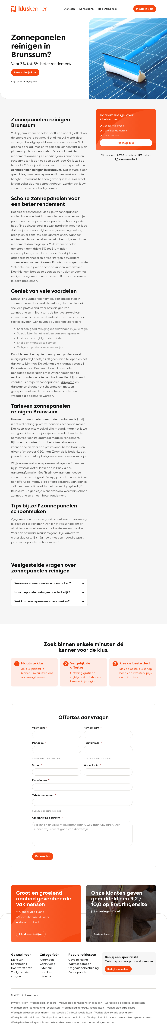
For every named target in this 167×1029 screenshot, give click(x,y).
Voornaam (39, 728)
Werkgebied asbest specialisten (30, 1012)
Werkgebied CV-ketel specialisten (72, 1012)
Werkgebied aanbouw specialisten (83, 1007)
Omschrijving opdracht (47, 818)
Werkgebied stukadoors (65, 1022)
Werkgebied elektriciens (102, 1017)
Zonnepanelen (78, 972)
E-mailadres (41, 780)
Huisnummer (93, 743)
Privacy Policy (19, 1002)
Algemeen (47, 960)
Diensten (69, 8)
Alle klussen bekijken (31, 934)
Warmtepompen (79, 964)
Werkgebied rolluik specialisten (30, 1022)
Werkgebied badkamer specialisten (63, 1017)
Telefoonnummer (44, 795)
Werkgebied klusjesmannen (98, 1022)
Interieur (45, 976)
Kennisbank (86, 8)
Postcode (39, 743)
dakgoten (67, 382)
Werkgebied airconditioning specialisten (35, 1007)
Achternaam (93, 728)
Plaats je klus (144, 9)
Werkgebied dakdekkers (120, 1007)
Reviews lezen (102, 934)
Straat (37, 765)
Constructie (47, 964)
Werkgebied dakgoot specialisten (125, 1002)
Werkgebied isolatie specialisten (113, 1012)
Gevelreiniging (78, 960)
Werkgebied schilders (43, 1002)
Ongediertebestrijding (83, 968)
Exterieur (46, 968)
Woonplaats (92, 765)
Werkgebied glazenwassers (135, 1017)
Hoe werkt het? (107, 8)
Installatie (46, 972)
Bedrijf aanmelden (118, 969)
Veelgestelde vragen (20, 974)
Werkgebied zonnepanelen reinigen (80, 1002)
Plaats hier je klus (25, 72)
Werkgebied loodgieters (25, 1017)
